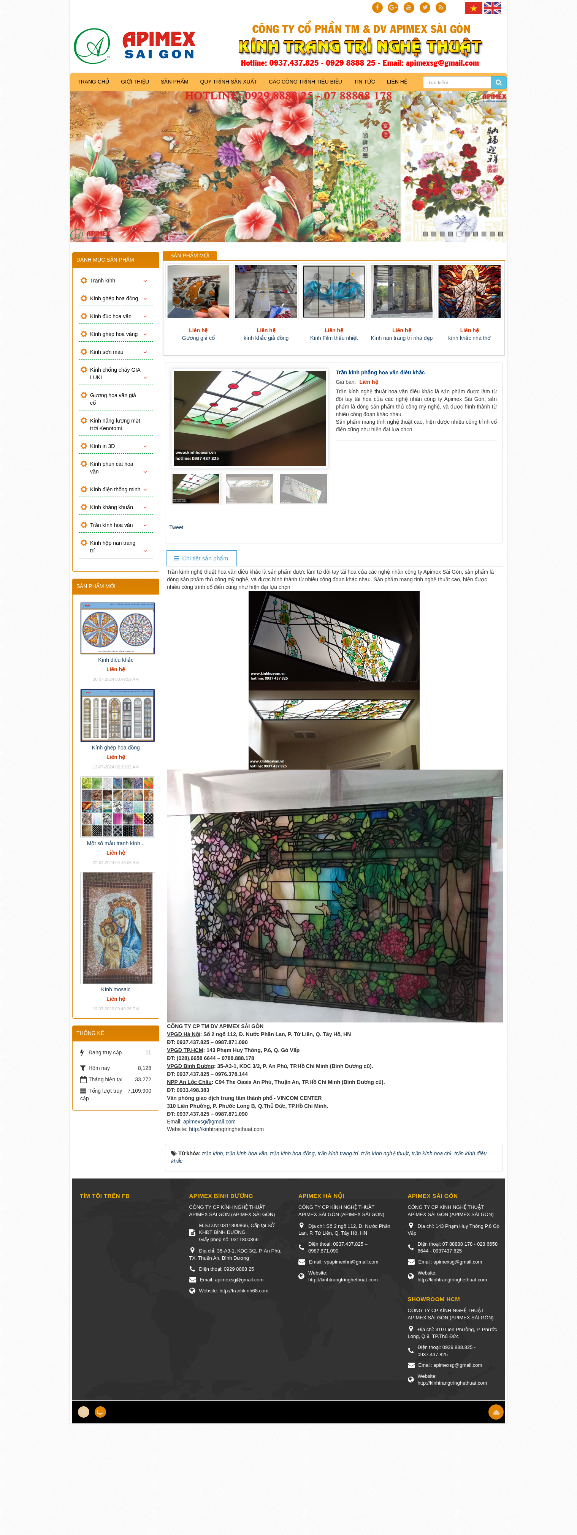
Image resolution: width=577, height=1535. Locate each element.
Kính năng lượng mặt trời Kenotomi (115, 424)
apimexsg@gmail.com (209, 1122)
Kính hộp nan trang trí (112, 547)
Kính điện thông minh (115, 489)
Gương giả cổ (198, 338)
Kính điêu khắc (115, 660)
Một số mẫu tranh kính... (116, 843)
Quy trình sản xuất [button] (228, 82)
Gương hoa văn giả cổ (113, 399)
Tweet (176, 527)
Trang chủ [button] (93, 82)
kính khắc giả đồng (266, 338)
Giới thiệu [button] (135, 82)
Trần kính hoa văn (111, 525)
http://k (197, 1129)
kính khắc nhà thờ (469, 338)
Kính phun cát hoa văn (111, 468)
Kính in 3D (102, 446)
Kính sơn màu (107, 352)
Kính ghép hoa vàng (114, 334)
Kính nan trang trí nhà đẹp (402, 338)
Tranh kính (102, 281)
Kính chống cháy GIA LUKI (115, 373)
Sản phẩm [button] (174, 82)
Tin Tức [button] (364, 82)
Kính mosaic (115, 989)
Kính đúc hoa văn (111, 316)
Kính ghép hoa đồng (114, 298)
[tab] (201, 558)
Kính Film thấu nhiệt (334, 338)
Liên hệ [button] (397, 82)
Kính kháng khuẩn (111, 507)
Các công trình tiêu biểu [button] (305, 82)
